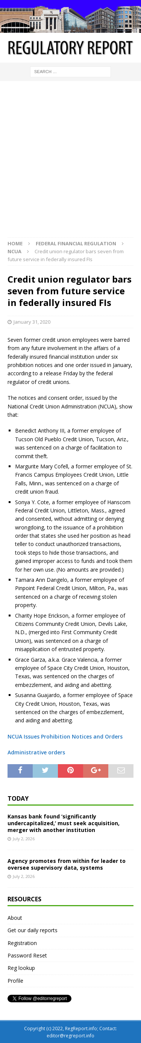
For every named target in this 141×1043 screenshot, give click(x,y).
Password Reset (27, 955)
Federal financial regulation (76, 243)
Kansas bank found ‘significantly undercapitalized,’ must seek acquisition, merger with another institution (64, 823)
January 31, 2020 (32, 321)
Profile (15, 980)
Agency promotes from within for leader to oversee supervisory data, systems (67, 864)
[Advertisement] (70, 163)
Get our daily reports (33, 930)
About (15, 917)
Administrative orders (36, 752)
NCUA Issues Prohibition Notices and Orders (65, 736)
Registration (22, 943)
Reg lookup (21, 967)
